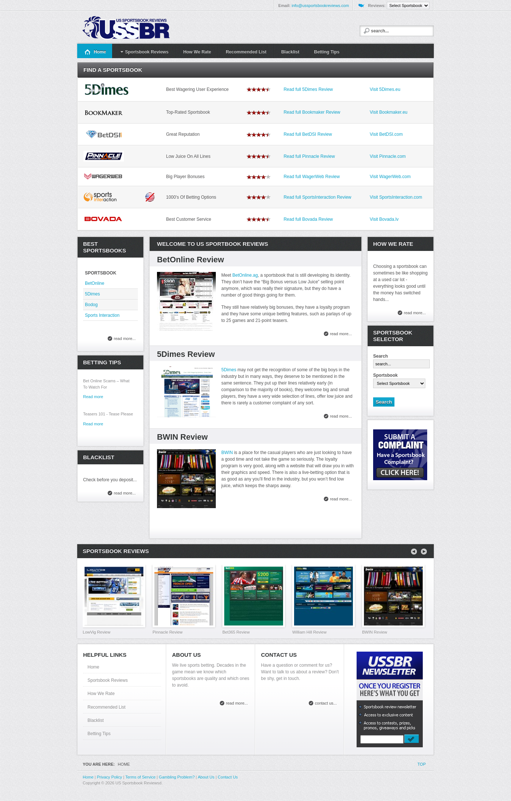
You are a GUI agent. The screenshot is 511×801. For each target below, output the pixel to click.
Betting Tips (99, 733)
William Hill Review (309, 632)
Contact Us (228, 777)
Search (380, 356)
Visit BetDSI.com (386, 134)
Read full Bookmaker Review (311, 112)
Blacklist (95, 720)
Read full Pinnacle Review (309, 156)
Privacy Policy (109, 777)
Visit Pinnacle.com (388, 156)
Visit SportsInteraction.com (396, 197)
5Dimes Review (186, 354)
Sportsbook (385, 375)
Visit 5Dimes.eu (385, 89)
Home (93, 667)
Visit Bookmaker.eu (389, 112)
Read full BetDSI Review (307, 134)
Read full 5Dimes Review (308, 89)
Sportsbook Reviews (107, 680)
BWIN (227, 452)
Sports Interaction (102, 315)
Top (422, 764)
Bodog (91, 304)
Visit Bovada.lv (384, 219)
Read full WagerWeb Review (311, 176)
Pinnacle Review (168, 632)
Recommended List (106, 707)
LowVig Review (96, 632)
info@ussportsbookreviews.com (320, 5)
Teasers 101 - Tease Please (108, 414)
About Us (206, 777)
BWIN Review (182, 437)
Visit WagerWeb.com (390, 176)
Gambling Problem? (177, 777)
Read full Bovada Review (308, 219)
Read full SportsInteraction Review (317, 197)
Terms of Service (140, 777)
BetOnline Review (190, 259)
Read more (93, 396)
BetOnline (94, 283)
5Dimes (228, 369)
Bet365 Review (236, 632)
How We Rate (101, 693)
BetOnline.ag (245, 275)
